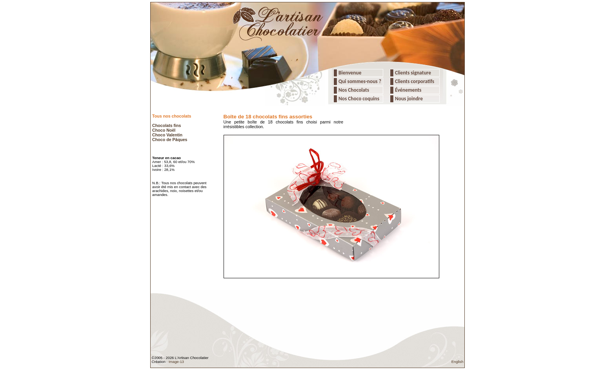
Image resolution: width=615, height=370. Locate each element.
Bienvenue (349, 72)
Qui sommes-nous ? (359, 81)
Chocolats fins (166, 125)
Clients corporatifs (414, 81)
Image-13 (176, 362)
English (457, 362)
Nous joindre (408, 98)
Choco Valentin (167, 134)
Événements (407, 90)
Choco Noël (163, 130)
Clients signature (412, 72)
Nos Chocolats (353, 90)
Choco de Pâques (169, 139)
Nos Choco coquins (358, 98)
